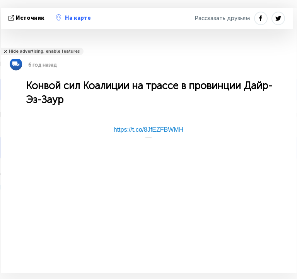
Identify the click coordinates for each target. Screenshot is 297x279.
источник (27, 18)
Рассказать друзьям (222, 18)
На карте (73, 17)
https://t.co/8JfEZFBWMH (148, 129)
